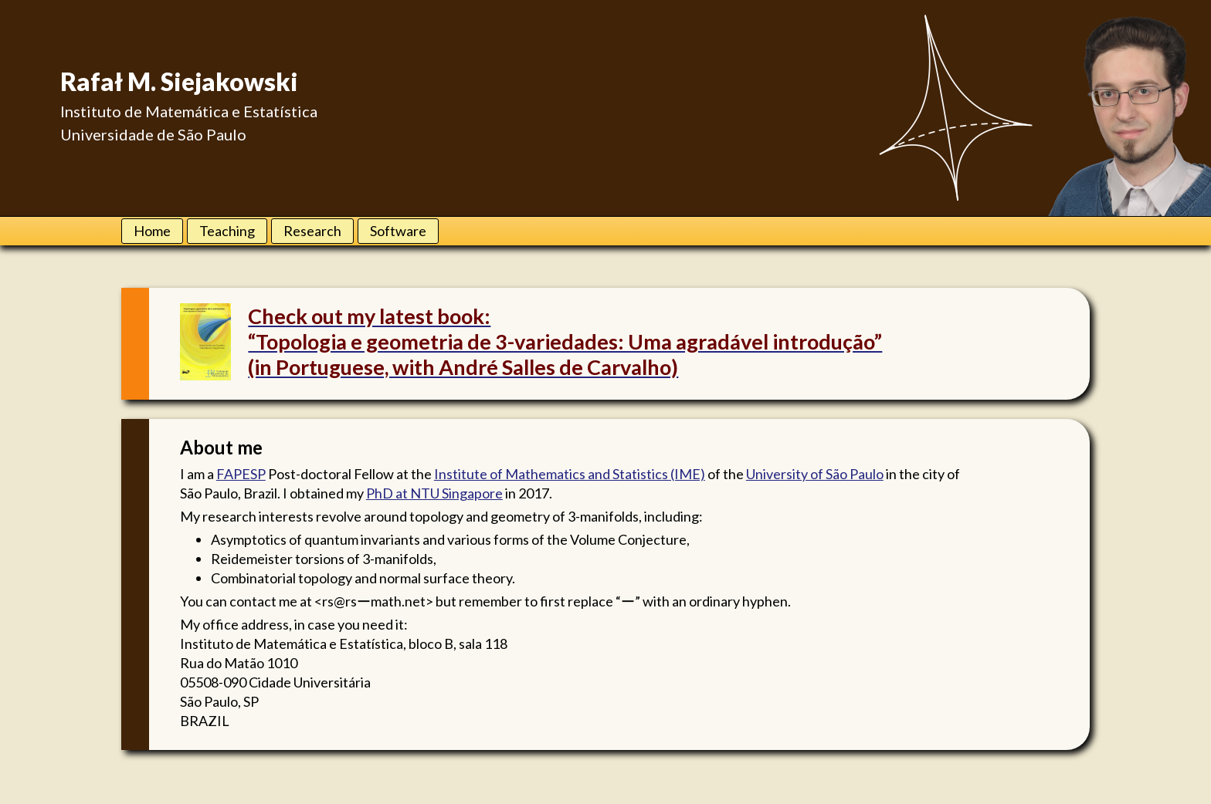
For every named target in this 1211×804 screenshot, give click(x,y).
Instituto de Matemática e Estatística (188, 111)
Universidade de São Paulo (153, 134)
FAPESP (241, 473)
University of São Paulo (815, 473)
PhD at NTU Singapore (434, 493)
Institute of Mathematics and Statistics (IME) (569, 473)
